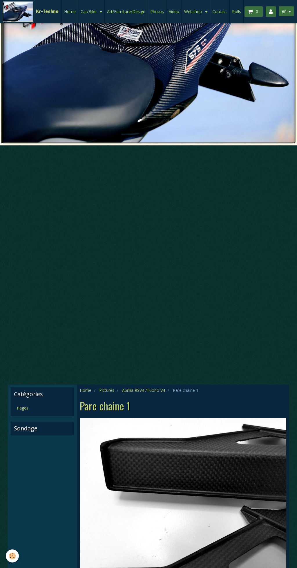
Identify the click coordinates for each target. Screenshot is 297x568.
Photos (157, 11)
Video (174, 11)
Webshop (193, 11)
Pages (22, 408)
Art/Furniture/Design (126, 11)
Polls (236, 11)
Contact (219, 11)
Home (70, 11)
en (284, 11)
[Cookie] (12, 555)
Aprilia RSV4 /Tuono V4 (143, 390)
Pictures (106, 390)
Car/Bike (89, 11)
